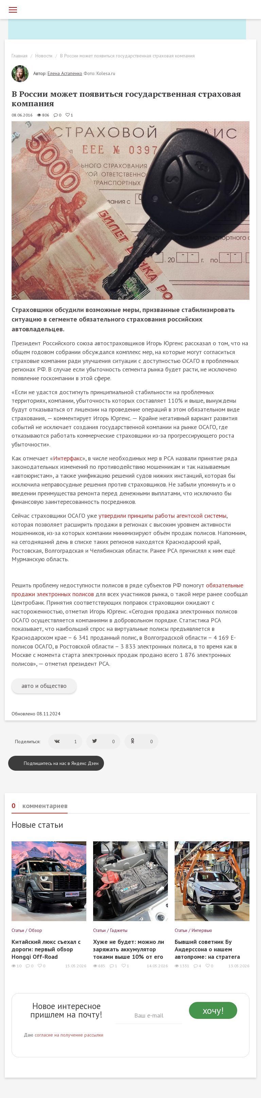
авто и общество (44, 686)
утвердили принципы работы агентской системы (162, 515)
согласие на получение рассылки (69, 1035)
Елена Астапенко (65, 73)
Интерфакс (67, 458)
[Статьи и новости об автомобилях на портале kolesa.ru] (46, 9)
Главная (20, 56)
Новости (43, 56)
